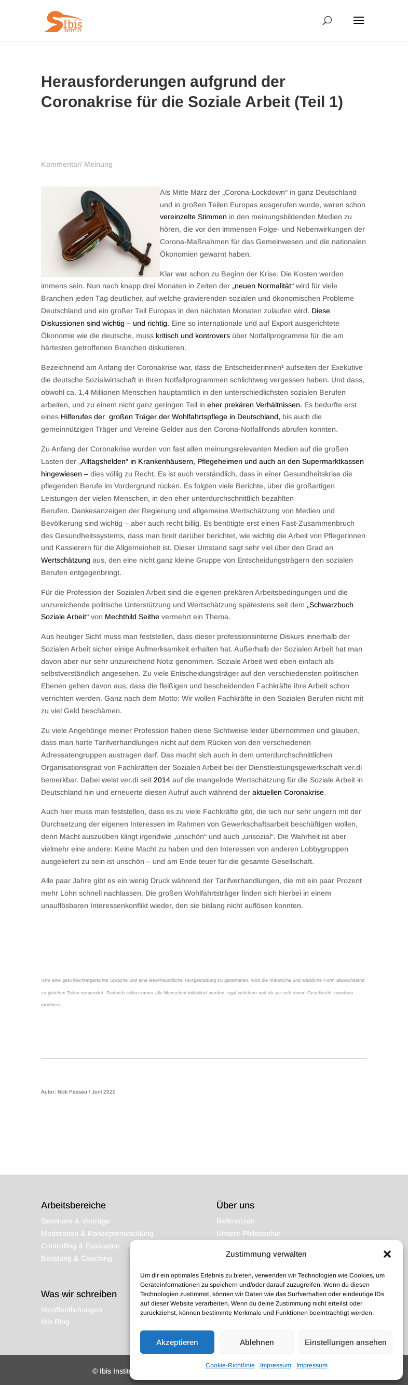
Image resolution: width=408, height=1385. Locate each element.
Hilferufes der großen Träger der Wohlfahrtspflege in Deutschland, (170, 416)
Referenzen (235, 1221)
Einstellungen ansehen (346, 1342)
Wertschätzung (65, 560)
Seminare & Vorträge (75, 1221)
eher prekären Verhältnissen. (255, 405)
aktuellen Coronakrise (288, 792)
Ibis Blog (55, 1321)
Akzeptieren (177, 1342)
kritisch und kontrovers (193, 335)
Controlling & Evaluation (80, 1246)
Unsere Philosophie (248, 1233)
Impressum (275, 1365)
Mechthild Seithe (132, 616)
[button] (387, 1254)
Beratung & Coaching (76, 1258)
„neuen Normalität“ (263, 286)
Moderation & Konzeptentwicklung (97, 1233)
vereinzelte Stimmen (193, 216)
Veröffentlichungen (71, 1310)
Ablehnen (257, 1342)
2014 (162, 780)
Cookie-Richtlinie (230, 1365)
